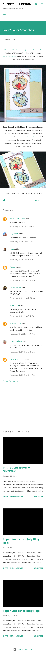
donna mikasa (16, 341)
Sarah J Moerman (17, 218)
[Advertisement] (23, 406)
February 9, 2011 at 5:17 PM (22, 241)
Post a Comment (10, 381)
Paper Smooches (9, 56)
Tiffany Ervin (15, 323)
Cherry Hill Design (17, 4)
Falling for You (30, 137)
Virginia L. (14, 233)
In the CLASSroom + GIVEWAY (16, 469)
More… (32, 14)
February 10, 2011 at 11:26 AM (22, 298)
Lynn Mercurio (16, 359)
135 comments (16, 496)
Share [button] (37, 201)
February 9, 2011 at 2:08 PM (22, 226)
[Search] (36, 4)
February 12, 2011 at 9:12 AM (22, 352)
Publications (19, 14)
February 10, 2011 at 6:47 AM (22, 280)
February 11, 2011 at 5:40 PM (22, 334)
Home (5, 14)
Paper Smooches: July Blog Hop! (21, 541)
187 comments (16, 636)
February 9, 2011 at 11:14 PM (22, 259)
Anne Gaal (14, 305)
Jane (12, 249)
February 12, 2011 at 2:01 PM (22, 375)
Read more (38, 496)
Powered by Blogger (23, 649)
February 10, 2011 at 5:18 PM (22, 316)
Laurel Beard (15, 287)
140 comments (16, 568)
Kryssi (12, 267)
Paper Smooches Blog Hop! (21, 611)
